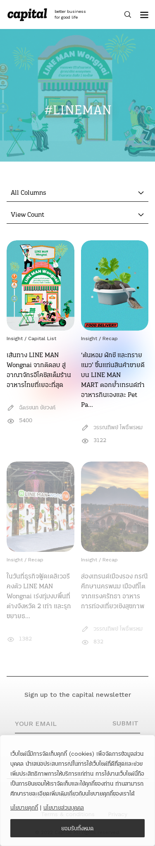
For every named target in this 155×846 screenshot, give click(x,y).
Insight (15, 338)
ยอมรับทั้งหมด (77, 828)
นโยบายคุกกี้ (24, 807)
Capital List (42, 338)
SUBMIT (125, 723)
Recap (110, 338)
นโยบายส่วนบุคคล (63, 807)
